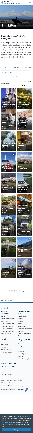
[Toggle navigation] (30, 2)
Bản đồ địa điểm (11, 380)
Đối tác (20, 380)
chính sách (5, 424)
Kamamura (4, 344)
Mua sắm (20, 331)
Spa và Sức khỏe (22, 326)
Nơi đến (16, 67)
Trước (8, 288)
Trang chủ (3, 300)
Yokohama (4, 342)
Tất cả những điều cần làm (24, 334)
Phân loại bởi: (27, 82)
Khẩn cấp (20, 356)
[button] (13, 90)
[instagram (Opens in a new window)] (9, 366)
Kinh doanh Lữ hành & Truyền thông (12, 386)
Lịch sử (20, 323)
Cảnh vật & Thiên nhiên (25, 329)
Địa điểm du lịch (22, 316)
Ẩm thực (20, 321)
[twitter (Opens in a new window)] (5, 366)
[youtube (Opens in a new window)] (13, 366)
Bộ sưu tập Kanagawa (7, 318)
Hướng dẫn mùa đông (7, 331)
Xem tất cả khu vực (6, 352)
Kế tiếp (25, 288)
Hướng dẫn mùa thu (7, 329)
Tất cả (5, 67)
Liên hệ (3, 380)
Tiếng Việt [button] (6, 374)
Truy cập (20, 346)
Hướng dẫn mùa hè (7, 326)
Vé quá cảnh (21, 349)
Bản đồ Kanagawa (6, 349)
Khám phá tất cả (6, 334)
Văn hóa (20, 318)
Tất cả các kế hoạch (23, 359)
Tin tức (3, 316)
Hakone (3, 347)
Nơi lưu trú (21, 344)
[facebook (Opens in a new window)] (2, 366)
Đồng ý (16, 430)
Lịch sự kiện (4, 321)
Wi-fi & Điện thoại (23, 354)
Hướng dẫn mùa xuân (7, 323)
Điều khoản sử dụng (7, 383)
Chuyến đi (28, 67)
